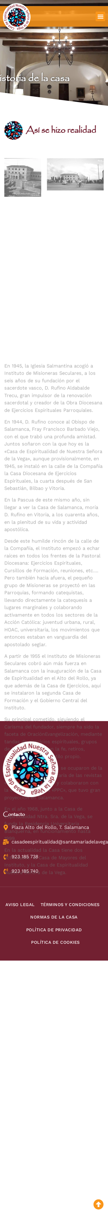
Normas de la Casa (54, 917)
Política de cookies (55, 942)
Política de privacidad (54, 929)
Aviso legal (20, 904)
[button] (100, 16)
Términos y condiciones (70, 904)
